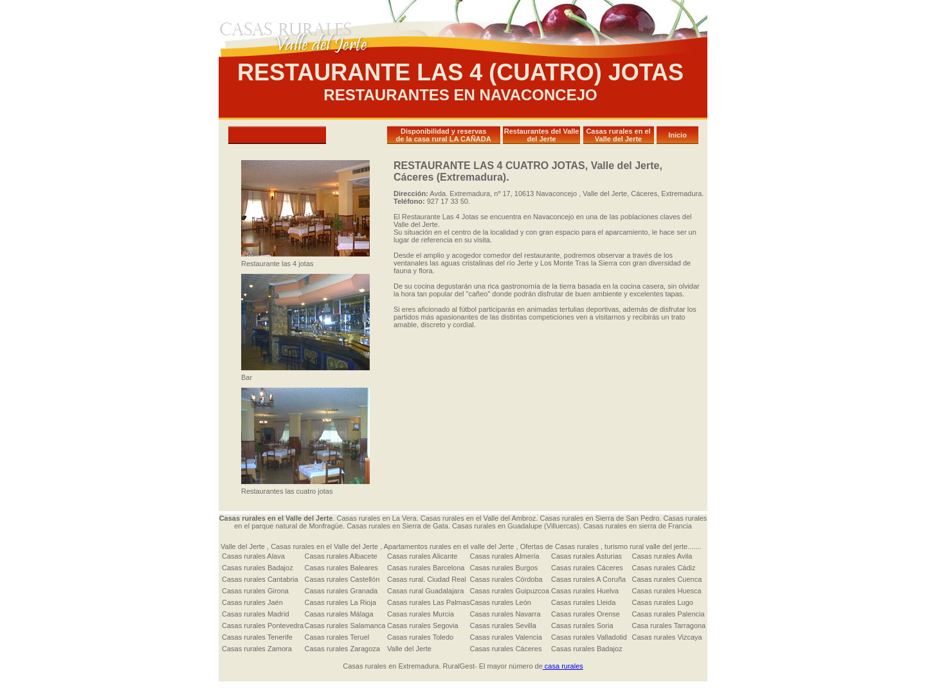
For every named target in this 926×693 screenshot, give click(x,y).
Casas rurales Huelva (585, 591)
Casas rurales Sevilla (503, 625)
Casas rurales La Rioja (340, 602)
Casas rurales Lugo (662, 602)
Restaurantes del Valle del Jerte (541, 135)
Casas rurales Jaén (252, 602)
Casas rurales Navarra (505, 614)
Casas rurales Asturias (586, 556)
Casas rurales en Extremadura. (391, 666)
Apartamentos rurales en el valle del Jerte (449, 546)
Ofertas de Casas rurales (560, 546)
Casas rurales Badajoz (257, 568)
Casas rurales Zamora (257, 648)
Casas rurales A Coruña (588, 579)
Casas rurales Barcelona (425, 568)
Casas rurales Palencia (667, 614)
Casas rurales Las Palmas (428, 602)
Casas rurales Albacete (341, 556)
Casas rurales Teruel (337, 637)
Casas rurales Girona (255, 591)
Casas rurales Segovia (422, 625)
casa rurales (563, 666)
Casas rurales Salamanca (345, 625)
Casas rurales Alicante (422, 556)
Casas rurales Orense (585, 614)
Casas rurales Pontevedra (263, 625)
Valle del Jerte (243, 546)
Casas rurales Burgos (504, 568)
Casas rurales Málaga (339, 614)
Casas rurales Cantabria (260, 579)
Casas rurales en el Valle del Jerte (618, 135)
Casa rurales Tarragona (668, 625)
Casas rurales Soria (582, 625)
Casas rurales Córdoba (506, 579)
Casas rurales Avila (661, 556)
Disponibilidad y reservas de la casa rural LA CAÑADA (443, 135)
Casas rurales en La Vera (377, 518)
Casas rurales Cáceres (587, 568)
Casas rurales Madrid (255, 614)
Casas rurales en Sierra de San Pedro (599, 518)
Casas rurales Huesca (666, 591)
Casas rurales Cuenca (666, 579)
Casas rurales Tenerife (257, 637)
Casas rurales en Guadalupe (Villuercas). (517, 526)
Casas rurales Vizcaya (666, 637)
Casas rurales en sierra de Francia (637, 526)
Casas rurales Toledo (420, 637)
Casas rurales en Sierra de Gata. (397, 526)
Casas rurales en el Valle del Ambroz (478, 518)
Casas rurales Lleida (583, 602)
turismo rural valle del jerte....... (652, 546)
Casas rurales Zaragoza (342, 648)
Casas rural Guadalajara (425, 591)
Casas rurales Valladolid (589, 637)
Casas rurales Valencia (506, 637)
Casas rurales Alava (253, 556)
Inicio (677, 135)
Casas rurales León (500, 602)
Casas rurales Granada (341, 591)
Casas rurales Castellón (342, 579)
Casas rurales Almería (505, 556)
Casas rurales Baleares (341, 568)
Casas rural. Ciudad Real (426, 579)
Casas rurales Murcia (420, 614)
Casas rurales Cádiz (663, 568)
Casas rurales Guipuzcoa (510, 591)
